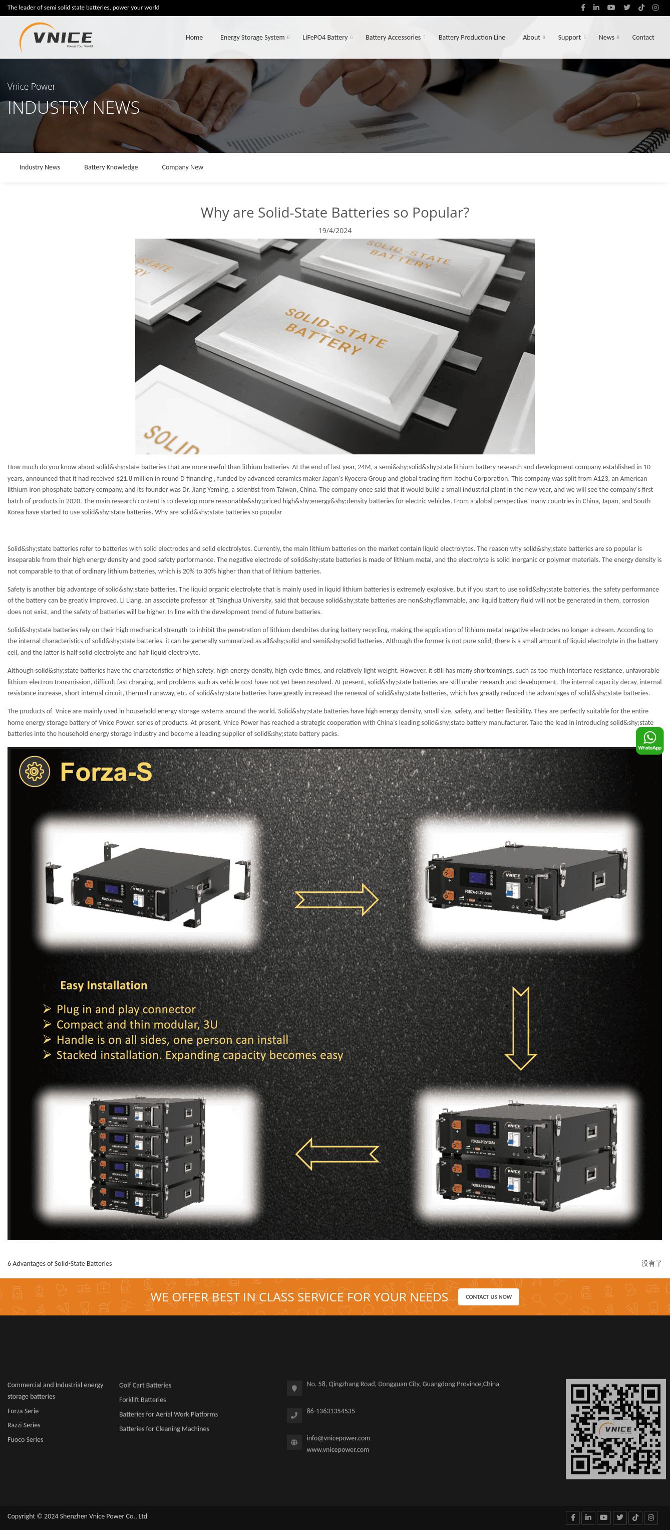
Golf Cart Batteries (145, 1390)
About (531, 37)
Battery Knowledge (111, 167)
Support (569, 37)
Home (194, 37)
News (606, 37)
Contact (643, 37)
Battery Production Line (472, 37)
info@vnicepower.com (339, 1442)
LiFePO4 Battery (325, 37)
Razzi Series (24, 1429)
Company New (182, 167)
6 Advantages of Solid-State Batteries (60, 1263)
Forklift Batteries (142, 1404)
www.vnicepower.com (338, 1454)
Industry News (40, 167)
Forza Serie (23, 1415)
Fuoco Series (25, 1444)
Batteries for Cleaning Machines (164, 1433)
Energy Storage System (252, 37)
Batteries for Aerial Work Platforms (168, 1418)
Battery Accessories (393, 37)
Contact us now (489, 1296)
